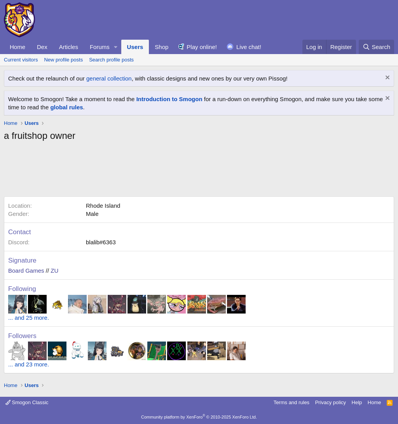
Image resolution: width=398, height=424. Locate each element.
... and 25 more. (28, 317)
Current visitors (21, 60)
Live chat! (248, 47)
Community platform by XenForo (199, 417)
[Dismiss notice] (386, 78)
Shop (161, 47)
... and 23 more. (28, 364)
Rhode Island (103, 205)
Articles (68, 47)
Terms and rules (291, 402)
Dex (42, 47)
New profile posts (63, 60)
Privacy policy (330, 402)
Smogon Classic (27, 402)
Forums (100, 47)
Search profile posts (111, 60)
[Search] (376, 47)
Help (357, 402)
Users (135, 47)
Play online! (202, 47)
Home (17, 47)
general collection (109, 78)
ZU (54, 270)
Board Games (26, 270)
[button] (115, 47)
